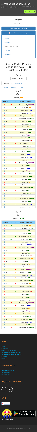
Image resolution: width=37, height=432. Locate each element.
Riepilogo (7, 38)
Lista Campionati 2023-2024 (18, 28)
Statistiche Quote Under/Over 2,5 (11, 354)
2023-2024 (17, 23)
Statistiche (7, 54)
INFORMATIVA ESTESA (26, 6)
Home (3, 346)
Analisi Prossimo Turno (11, 46)
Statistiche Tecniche (20, 83)
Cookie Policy (5, 374)
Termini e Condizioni (7, 370)
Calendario (8, 50)
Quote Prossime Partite (8, 350)
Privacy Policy (5, 372)
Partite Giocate (7, 83)
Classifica (7, 42)
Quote (21, 87)
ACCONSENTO (30, 12)
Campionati (4, 348)
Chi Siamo (4, 356)
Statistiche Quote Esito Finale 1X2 (11, 352)
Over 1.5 (13, 87)
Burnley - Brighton (17, 78)
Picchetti (5, 87)
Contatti (3, 358)
